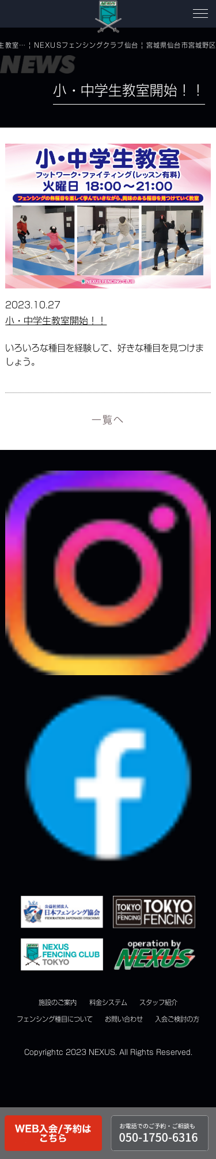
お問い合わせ (124, 1019)
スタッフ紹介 (158, 1002)
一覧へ (108, 420)
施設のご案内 (58, 1002)
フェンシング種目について (55, 1019)
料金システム (108, 1002)
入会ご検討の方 (177, 1019)
